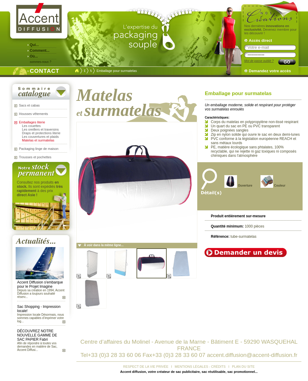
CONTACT (43, 70)
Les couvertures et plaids (40, 136)
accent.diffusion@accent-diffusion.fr (252, 355)
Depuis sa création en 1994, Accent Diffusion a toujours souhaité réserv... (40, 294)
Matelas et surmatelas (38, 140)
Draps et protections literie (41, 133)
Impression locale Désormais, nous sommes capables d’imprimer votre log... (40, 318)
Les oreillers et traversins (40, 129)
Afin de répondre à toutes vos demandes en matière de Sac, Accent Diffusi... (37, 347)
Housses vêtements (33, 114)
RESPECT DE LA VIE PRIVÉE (145, 366)
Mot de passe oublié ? (259, 61)
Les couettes (31, 126)
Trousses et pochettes (35, 157)
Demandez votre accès (270, 71)
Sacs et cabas (29, 105)
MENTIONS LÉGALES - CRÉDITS (200, 366)
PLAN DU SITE (243, 366)
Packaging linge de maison (38, 148)
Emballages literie (32, 122)
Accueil (76, 70)
